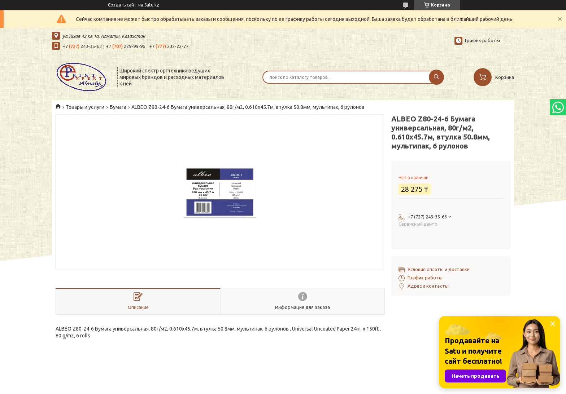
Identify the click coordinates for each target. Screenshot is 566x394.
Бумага (118, 107)
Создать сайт (122, 5)
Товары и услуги (85, 107)
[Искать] (436, 77)
